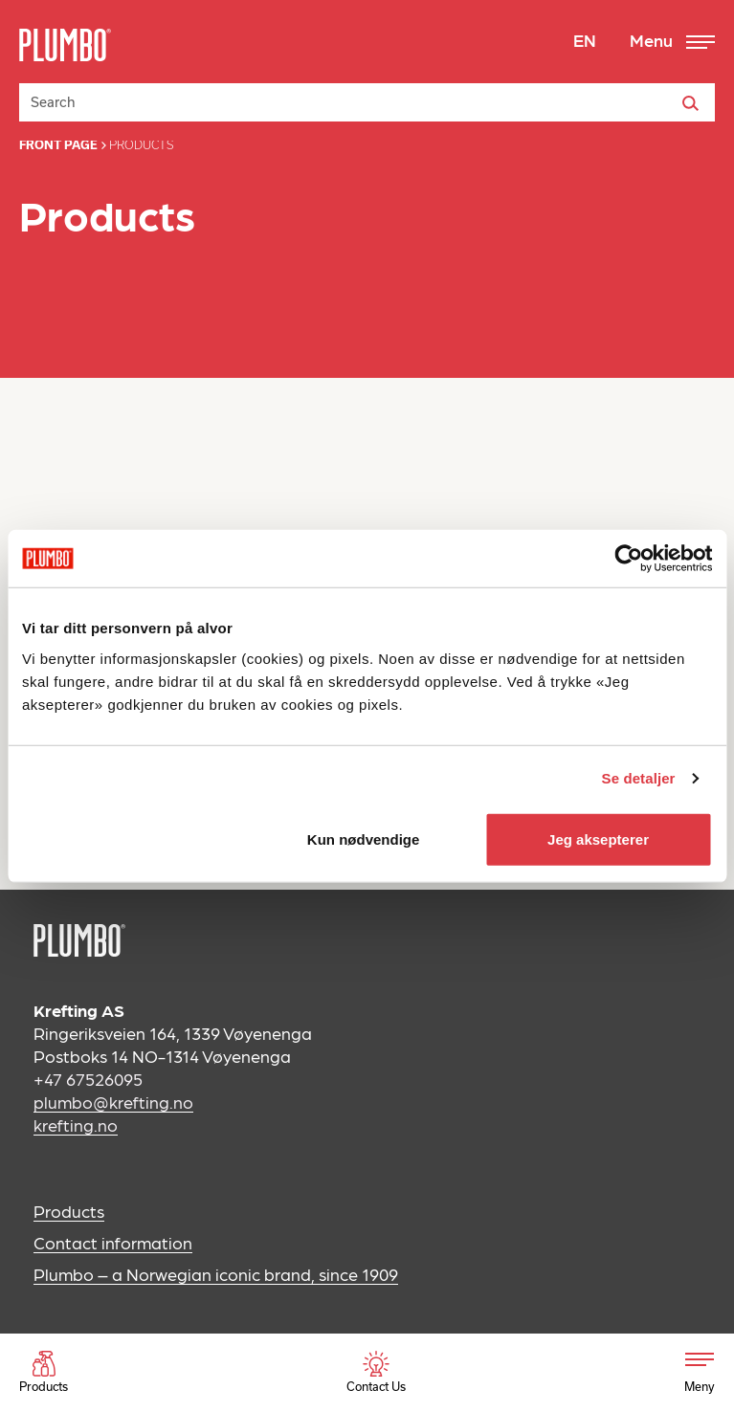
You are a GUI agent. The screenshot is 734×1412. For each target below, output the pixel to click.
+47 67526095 (88, 1079)
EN (584, 40)
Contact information (112, 1242)
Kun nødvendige (363, 838)
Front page (58, 144)
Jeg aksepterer (598, 838)
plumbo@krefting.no (113, 1102)
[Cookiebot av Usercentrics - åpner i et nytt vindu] (628, 558)
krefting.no (75, 1124)
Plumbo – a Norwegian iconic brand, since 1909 (215, 1274)
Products (68, 1211)
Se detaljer (639, 778)
